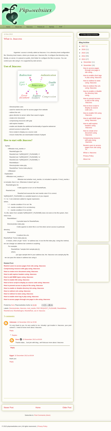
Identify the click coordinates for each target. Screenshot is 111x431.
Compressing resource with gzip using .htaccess (22, 269)
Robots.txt (40, 27)
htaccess (29, 27)
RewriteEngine (19, 311)
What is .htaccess (89, 153)
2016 (84, 49)
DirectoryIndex (14, 308)
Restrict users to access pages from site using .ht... (92, 147)
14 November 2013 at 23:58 (27, 322)
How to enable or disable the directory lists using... (92, 93)
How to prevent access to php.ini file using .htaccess (91, 100)
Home (8, 27)
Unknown (13, 322)
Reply (11, 330)
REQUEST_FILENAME (48, 308)
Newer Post (8, 408)
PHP (60, 27)
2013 (84, 59)
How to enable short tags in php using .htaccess (92, 76)
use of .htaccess (39, 311)
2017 (84, 46)
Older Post (67, 408)
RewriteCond (8, 311)
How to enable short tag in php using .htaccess (21, 296)
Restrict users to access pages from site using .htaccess (25, 266)
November (88, 65)
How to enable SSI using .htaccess (16, 280)
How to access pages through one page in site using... (91, 70)
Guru (17, 339)
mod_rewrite (31, 308)
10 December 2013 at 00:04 (24, 355)
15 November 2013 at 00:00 (32, 339)
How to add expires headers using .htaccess (20, 274)
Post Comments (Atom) (42, 415)
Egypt (12, 355)
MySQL (51, 27)
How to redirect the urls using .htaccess (91, 87)
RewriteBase (61, 308)
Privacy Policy (88, 156)
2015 (84, 53)
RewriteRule (29, 311)
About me (18, 27)
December (88, 62)
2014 (84, 56)
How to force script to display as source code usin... (91, 108)
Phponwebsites (93, 262)
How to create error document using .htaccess (21, 271)
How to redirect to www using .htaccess (18, 294)
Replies (14, 335)
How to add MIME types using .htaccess (18, 277)
